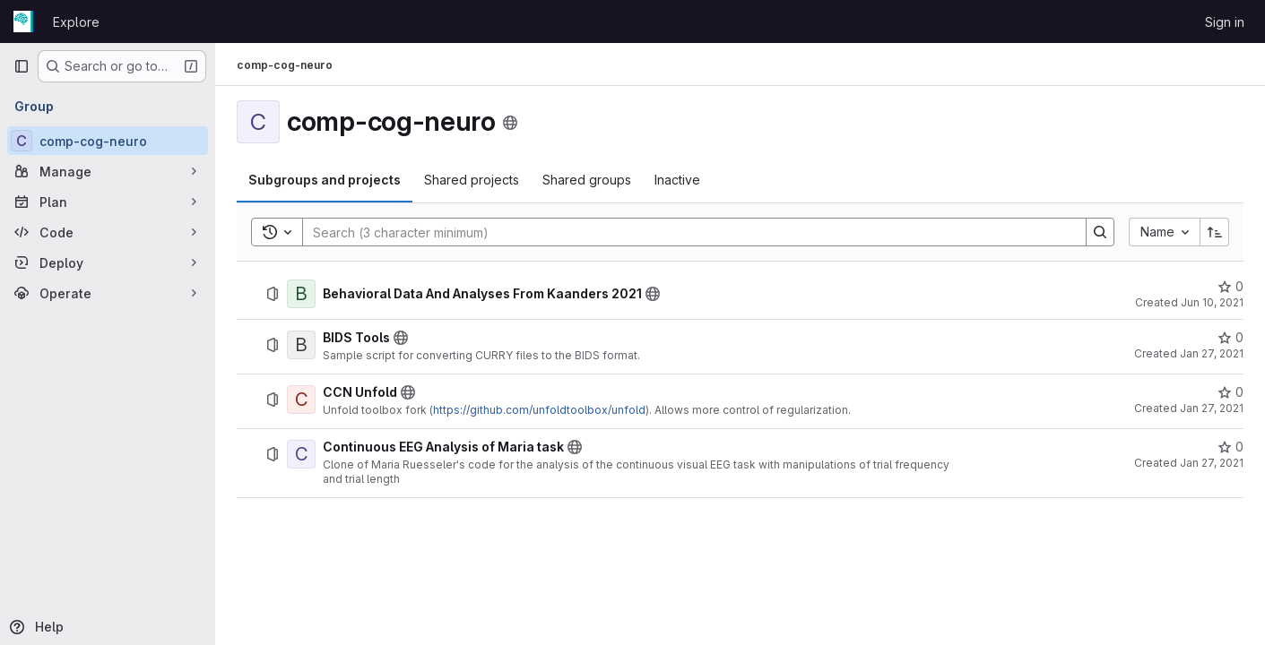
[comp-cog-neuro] (107, 140)
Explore (76, 22)
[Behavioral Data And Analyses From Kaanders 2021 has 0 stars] (1230, 287)
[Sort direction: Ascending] (1214, 232)
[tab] (324, 180)
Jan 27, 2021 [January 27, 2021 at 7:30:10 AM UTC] (1211, 462)
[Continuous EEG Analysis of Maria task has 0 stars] (1230, 447)
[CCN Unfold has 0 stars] (1230, 392)
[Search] (685, 232)
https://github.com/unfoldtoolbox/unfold (539, 410)
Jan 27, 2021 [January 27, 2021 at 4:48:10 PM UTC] (1211, 353)
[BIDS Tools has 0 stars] (1230, 338)
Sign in (1224, 22)
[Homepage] (24, 21)
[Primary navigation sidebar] (21, 66)
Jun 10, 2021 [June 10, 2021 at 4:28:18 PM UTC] (1212, 302)
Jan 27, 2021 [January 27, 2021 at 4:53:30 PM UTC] (1211, 408)
